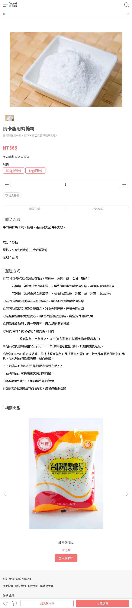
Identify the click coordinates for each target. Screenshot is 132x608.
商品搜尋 (8, 528)
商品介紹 (34, 208)
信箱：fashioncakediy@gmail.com (24, 555)
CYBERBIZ (95, 594)
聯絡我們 (33, 528)
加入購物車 (47, 603)
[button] (127, 465)
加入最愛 (12, 195)
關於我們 (20, 528)
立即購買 (102, 603)
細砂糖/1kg (37, 485)
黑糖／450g (95, 485)
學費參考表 (46, 528)
